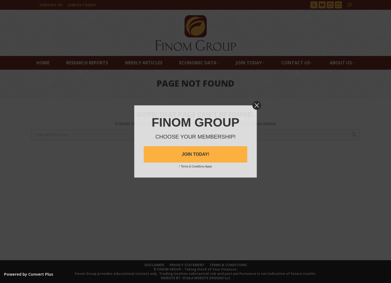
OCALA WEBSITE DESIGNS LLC (206, 278)
